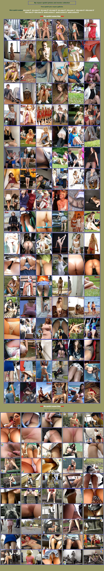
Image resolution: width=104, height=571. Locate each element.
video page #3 (89, 10)
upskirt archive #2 (61, 12)
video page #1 (70, 10)
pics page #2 (36, 10)
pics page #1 (27, 10)
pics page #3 (45, 10)
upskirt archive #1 (49, 12)
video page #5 (38, 12)
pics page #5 (62, 10)
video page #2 (80, 10)
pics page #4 (53, 10)
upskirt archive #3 (73, 12)
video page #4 (29, 12)
